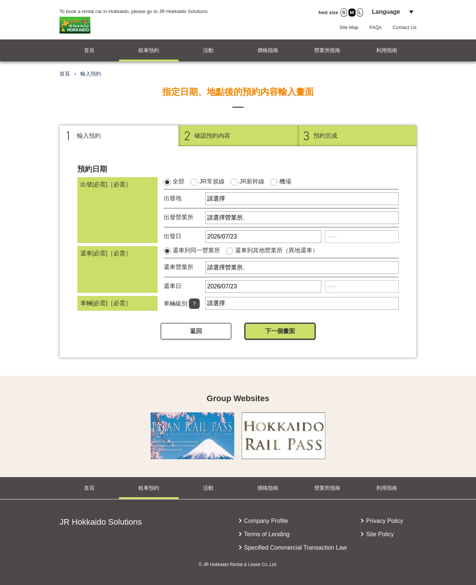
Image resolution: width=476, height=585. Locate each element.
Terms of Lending (267, 534)
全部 (178, 181)
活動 (208, 50)
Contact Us (404, 27)
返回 (196, 331)
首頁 (89, 50)
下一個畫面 (280, 331)
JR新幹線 (252, 181)
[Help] (194, 303)
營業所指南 (327, 50)
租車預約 (148, 50)
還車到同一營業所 (196, 250)
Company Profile (266, 521)
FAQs (376, 27)
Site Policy (380, 534)
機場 (285, 181)
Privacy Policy (384, 521)
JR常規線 (212, 181)
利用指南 (386, 50)
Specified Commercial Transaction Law (295, 547)
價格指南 (267, 50)
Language (386, 12)
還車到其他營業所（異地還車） (276, 250)
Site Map (349, 27)
